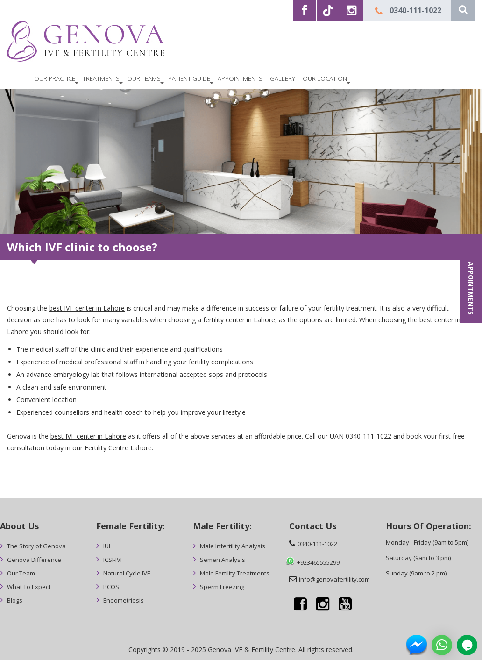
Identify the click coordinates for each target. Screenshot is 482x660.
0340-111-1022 (415, 10)
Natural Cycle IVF (126, 573)
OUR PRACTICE (54, 78)
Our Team (21, 573)
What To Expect (28, 586)
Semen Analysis (222, 559)
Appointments (240, 78)
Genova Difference (34, 559)
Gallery (282, 78)
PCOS (111, 586)
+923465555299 (318, 562)
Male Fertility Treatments (234, 573)
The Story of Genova (36, 546)
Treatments (101, 78)
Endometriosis (123, 600)
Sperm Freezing (222, 586)
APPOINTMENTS (471, 288)
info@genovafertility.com (334, 579)
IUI (106, 546)
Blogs (14, 600)
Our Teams (144, 78)
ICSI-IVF (113, 559)
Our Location (325, 78)
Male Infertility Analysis (232, 546)
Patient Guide (189, 78)
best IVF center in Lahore (87, 308)
